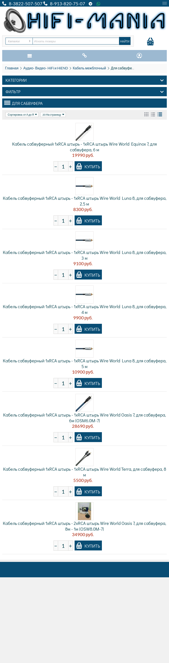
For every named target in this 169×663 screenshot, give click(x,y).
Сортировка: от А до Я (22, 114)
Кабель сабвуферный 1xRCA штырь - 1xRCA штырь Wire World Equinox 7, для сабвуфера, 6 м (84, 146)
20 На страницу (53, 114)
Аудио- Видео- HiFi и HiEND (45, 68)
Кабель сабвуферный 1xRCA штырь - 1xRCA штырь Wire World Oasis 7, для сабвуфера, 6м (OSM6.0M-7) (84, 417)
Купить (88, 166)
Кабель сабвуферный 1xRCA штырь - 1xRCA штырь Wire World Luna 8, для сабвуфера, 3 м (84, 255)
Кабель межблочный (89, 68)
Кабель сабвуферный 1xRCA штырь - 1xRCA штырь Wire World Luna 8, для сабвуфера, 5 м (84, 363)
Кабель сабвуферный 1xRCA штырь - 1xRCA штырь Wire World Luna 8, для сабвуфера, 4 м (84, 309)
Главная (11, 68)
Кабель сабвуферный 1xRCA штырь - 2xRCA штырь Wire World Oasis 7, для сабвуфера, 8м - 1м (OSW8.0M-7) (84, 526)
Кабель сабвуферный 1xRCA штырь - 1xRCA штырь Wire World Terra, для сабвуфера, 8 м (84, 472)
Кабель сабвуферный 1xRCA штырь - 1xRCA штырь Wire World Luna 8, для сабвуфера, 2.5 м (84, 201)
